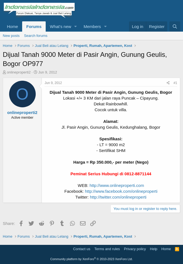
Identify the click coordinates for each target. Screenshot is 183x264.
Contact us (81, 249)
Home (12, 26)
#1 (175, 83)
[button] (75, 26)
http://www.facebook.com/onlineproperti (121, 191)
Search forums (36, 36)
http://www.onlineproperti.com (116, 185)
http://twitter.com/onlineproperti (118, 197)
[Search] (174, 26)
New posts (11, 36)
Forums (34, 26)
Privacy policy (135, 249)
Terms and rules (107, 249)
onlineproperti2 (19, 72)
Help (154, 249)
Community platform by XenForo (91, 259)
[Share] (168, 83)
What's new (60, 26)
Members (92, 26)
